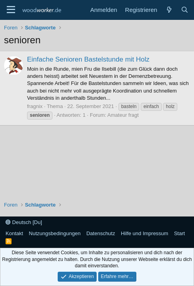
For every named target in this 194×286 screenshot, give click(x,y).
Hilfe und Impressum (144, 233)
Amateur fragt (123, 115)
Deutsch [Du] (24, 222)
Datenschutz (100, 233)
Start (179, 233)
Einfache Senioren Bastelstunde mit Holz (88, 59)
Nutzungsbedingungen (55, 233)
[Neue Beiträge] (169, 9)
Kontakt (14, 233)
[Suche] (184, 9)
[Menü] (11, 10)
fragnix (35, 106)
